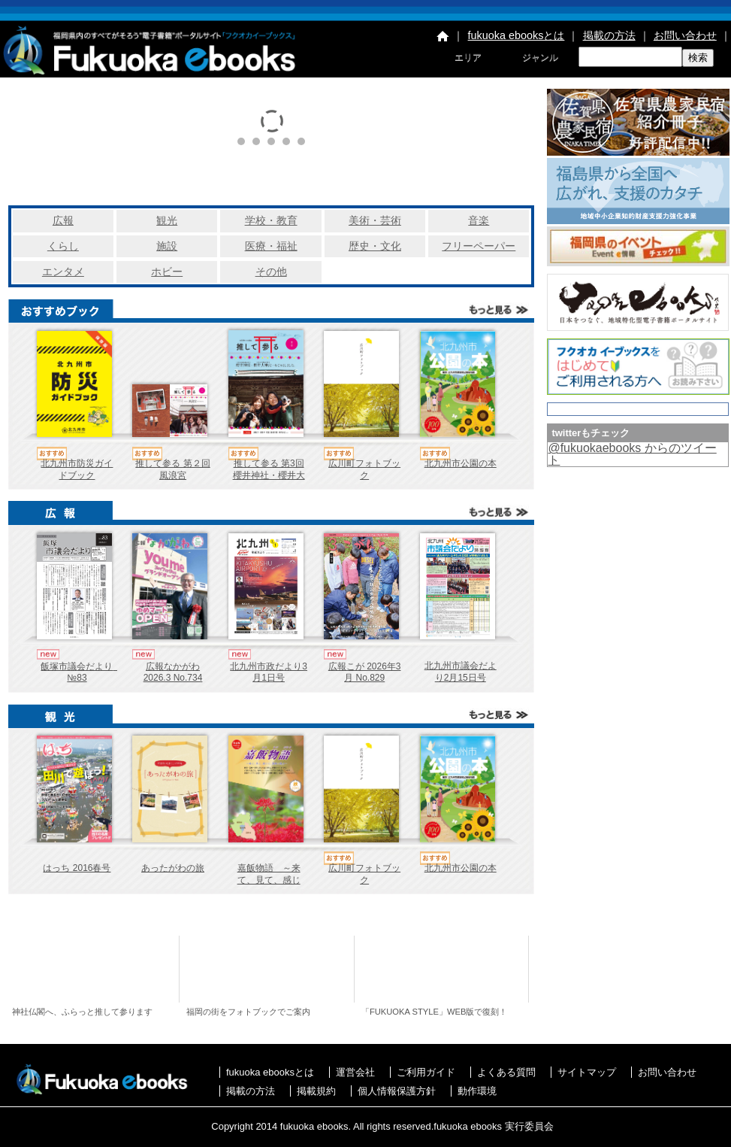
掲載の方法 (609, 35)
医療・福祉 (271, 246)
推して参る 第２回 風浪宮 (172, 469)
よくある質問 (506, 1072)
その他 (271, 272)
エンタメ (63, 272)
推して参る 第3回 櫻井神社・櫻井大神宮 (269, 475)
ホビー (167, 272)
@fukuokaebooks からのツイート (632, 454)
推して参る (94, 969)
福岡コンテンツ (444, 969)
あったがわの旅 (172, 868)
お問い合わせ (685, 35)
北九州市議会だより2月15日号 (460, 671)
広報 (63, 220)
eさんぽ (269, 969)
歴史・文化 (375, 246)
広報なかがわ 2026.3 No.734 (173, 672)
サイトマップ (586, 1072)
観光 (166, 220)
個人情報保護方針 (397, 1091)
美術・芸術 (375, 220)
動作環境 (477, 1091)
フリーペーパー (478, 246)
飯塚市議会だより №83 (81, 672)
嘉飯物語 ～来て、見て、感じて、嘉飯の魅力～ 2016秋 (273, 886)
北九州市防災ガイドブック (77, 469)
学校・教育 (271, 220)
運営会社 (355, 1072)
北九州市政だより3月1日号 (268, 672)
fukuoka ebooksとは (516, 35)
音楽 (478, 220)
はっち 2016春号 (76, 868)
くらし (63, 246)
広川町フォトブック (364, 469)
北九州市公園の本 (460, 463)
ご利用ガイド (426, 1072)
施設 (166, 246)
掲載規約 (316, 1091)
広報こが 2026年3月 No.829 (364, 672)
